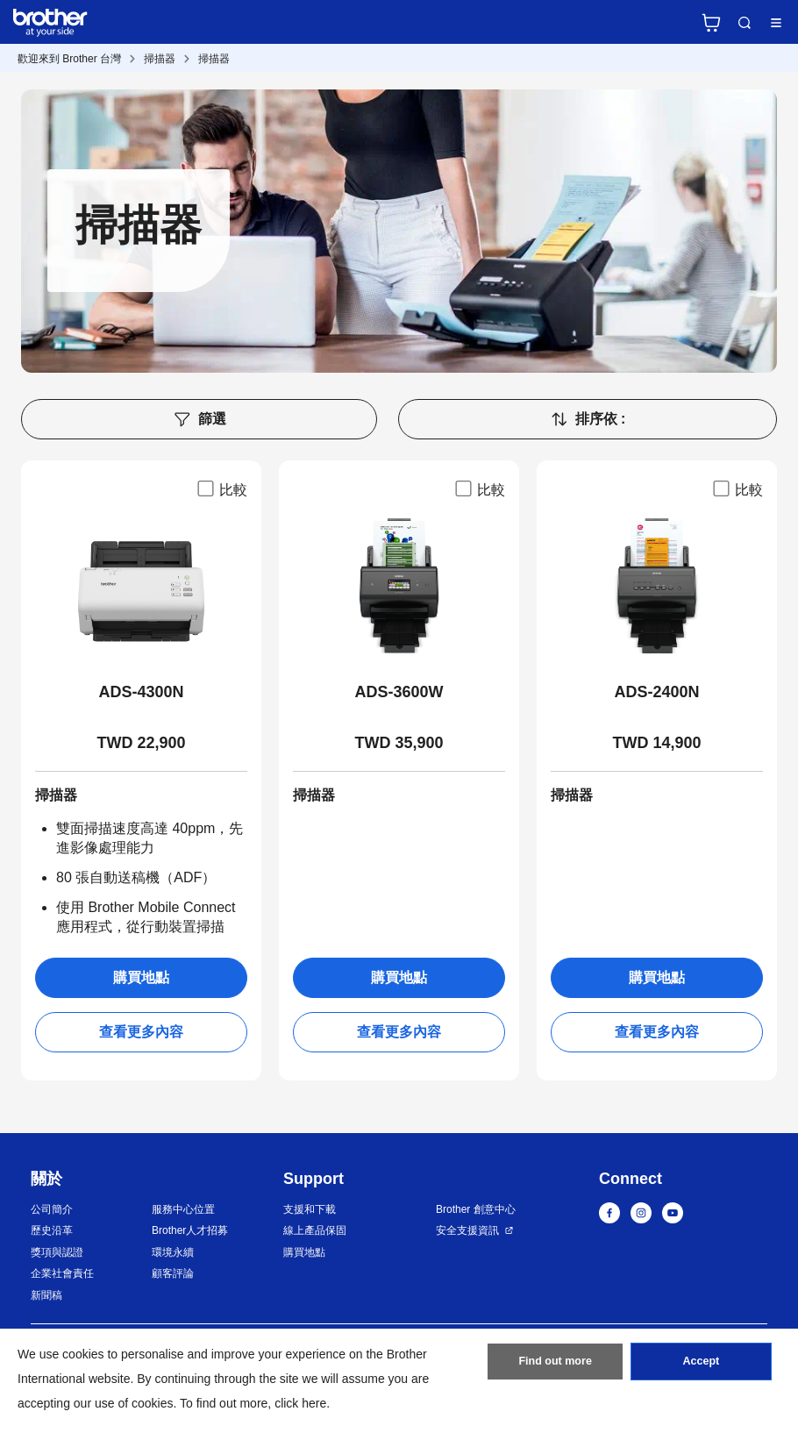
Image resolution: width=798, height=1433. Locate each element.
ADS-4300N (140, 692)
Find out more (555, 1365)
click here (300, 1403)
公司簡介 (52, 1209)
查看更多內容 (141, 1031)
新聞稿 (46, 1295)
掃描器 (159, 59)
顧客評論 (173, 1273)
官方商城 (711, 22)
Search (744, 23)
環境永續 (173, 1252)
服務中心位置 (183, 1209)
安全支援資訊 (467, 1230)
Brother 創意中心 (476, 1209)
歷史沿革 (52, 1230)
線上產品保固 (314, 1230)
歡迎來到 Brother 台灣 (69, 59)
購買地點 (141, 977)
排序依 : (588, 419)
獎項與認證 (57, 1252)
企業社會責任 (62, 1273)
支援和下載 (309, 1209)
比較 (221, 488)
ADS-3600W (398, 692)
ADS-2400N (656, 692)
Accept (700, 1365)
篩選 (199, 419)
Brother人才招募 (190, 1230)
